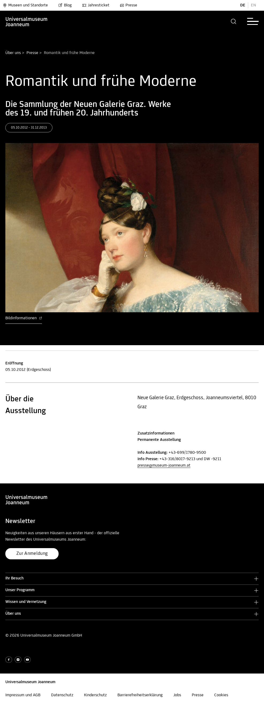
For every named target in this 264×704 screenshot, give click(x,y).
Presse (128, 5)
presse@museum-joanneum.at (163, 465)
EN (253, 5)
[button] (233, 21)
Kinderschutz (95, 695)
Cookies (221, 695)
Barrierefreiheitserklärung (140, 695)
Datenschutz (62, 695)
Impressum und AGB (22, 695)
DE (242, 5)
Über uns (13, 53)
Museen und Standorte (25, 5)
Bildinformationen (23, 318)
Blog (65, 5)
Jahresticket (95, 5)
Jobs (177, 695)
